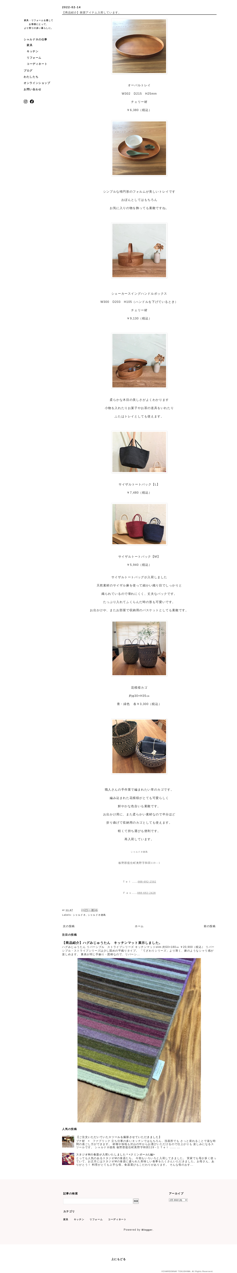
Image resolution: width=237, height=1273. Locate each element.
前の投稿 (210, 926)
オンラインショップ (37, 83)
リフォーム (34, 57)
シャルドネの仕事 (35, 39)
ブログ (28, 70)
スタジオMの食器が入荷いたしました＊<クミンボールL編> (115, 1154)
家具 (30, 45)
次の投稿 (69, 926)
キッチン (32, 51)
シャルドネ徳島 (97, 915)
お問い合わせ (32, 89)
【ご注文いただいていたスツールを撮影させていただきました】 (119, 1137)
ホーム (139, 926)
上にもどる (118, 1259)
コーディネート (37, 63)
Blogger (147, 1229)
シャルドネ (79, 915)
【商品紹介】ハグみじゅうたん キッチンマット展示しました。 (112, 943)
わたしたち (31, 76)
